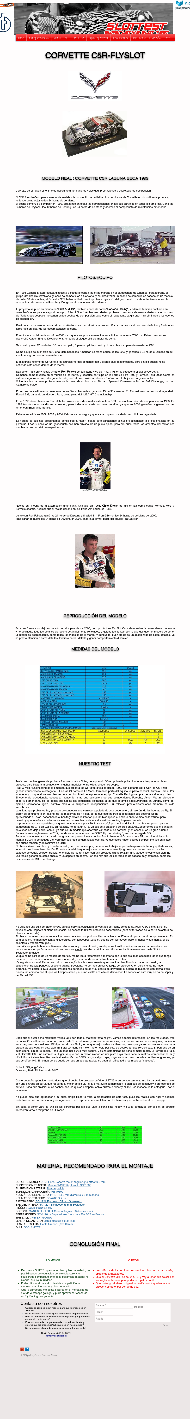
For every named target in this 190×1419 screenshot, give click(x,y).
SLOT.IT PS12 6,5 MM (39, 1207)
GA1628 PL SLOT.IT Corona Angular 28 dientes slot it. (61, 1211)
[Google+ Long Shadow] (22, 1349)
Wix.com (54, 1355)
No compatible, (56, 1188)
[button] (61, 37)
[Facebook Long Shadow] (27, 1349)
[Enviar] (166, 1325)
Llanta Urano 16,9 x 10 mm (56, 1224)
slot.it (154, 926)
